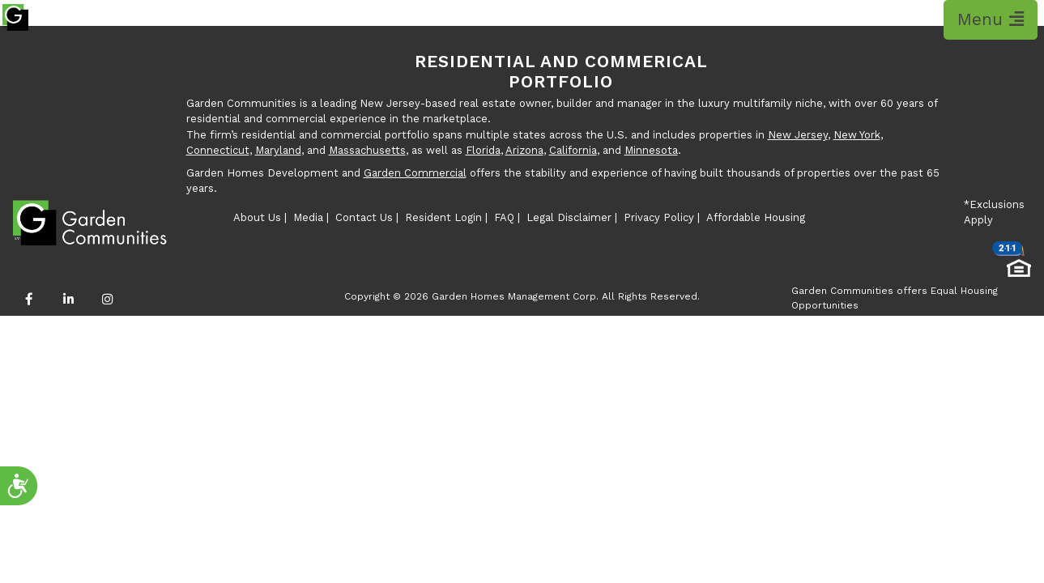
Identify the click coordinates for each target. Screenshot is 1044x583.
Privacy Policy (659, 217)
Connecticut (217, 150)
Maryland (278, 150)
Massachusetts (367, 150)
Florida (483, 150)
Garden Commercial (415, 173)
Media (308, 217)
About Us (257, 217)
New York (856, 135)
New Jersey (798, 135)
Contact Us (364, 217)
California (573, 150)
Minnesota (651, 150)
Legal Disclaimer (568, 217)
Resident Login (443, 217)
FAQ (504, 217)
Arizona (524, 150)
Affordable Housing (755, 217)
